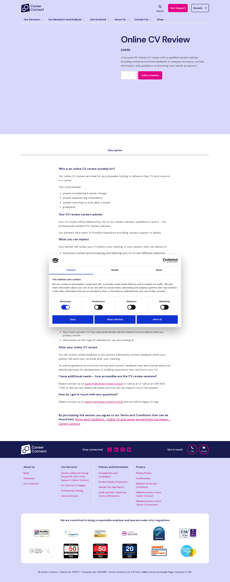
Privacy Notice (144, 473)
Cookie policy (143, 478)
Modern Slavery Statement (113, 481)
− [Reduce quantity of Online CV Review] (123, 75)
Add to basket (150, 75)
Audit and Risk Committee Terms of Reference (112, 494)
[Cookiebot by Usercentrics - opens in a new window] (165, 260)
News (26, 473)
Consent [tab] (71, 270)
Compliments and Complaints (108, 475)
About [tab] (159, 270)
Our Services (33, 19)
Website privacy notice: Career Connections (148, 503)
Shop (162, 19)
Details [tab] (115, 270)
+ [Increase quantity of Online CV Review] (134, 75)
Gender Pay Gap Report (111, 487)
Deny (73, 319)
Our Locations (31, 483)
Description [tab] (115, 150)
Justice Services (69, 495)
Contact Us (143, 19)
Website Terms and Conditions (146, 485)
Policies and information (113, 467)
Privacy (140, 467)
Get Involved (99, 19)
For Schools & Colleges (73, 485)
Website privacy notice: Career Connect (148, 494)
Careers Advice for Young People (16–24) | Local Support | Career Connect (75, 477)
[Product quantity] (128, 75)
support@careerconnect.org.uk (104, 383)
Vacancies (28, 478)
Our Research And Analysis (66, 19)
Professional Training (72, 490)
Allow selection (115, 319)
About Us (121, 19)
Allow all (157, 319)
